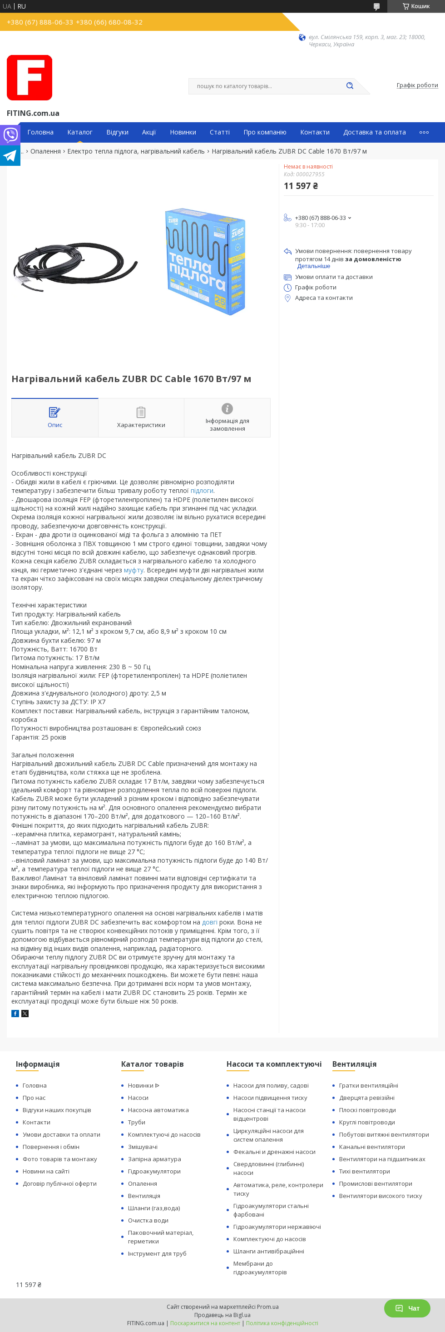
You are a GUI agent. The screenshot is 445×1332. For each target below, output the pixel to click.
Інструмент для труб (157, 1253)
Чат (407, 1308)
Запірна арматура (154, 1159)
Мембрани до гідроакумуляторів (260, 1267)
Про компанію (265, 132)
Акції (149, 132)
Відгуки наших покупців (57, 1110)
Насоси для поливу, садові (271, 1085)
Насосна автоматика (158, 1110)
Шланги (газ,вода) (154, 1208)
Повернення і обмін (51, 1147)
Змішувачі (143, 1147)
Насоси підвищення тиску (270, 1097)
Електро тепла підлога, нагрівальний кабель (136, 151)
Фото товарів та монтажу (60, 1159)
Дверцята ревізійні (367, 1097)
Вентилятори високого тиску (380, 1196)
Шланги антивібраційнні (268, 1251)
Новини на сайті (46, 1171)
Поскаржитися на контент (205, 1323)
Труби (136, 1122)
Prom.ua (268, 1307)
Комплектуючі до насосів (164, 1134)
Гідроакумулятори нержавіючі (277, 1227)
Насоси (138, 1097)
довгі (210, 922)
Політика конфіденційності (282, 1323)
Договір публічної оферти (60, 1183)
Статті (220, 132)
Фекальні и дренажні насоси (274, 1152)
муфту (133, 570)
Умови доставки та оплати (61, 1134)
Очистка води (148, 1220)
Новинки (183, 132)
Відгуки (117, 132)
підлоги (202, 490)
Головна (40, 132)
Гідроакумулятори (154, 1171)
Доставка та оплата (374, 132)
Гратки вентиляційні (368, 1085)
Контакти (315, 132)
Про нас (34, 1097)
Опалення (45, 151)
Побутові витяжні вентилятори (384, 1134)
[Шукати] (350, 86)
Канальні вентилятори (372, 1147)
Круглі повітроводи (367, 1122)
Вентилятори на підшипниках (382, 1159)
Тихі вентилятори (364, 1171)
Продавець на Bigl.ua (222, 1315)
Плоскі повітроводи (367, 1110)
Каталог (80, 132)
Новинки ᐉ (143, 1085)
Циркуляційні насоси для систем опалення (268, 1135)
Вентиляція (144, 1196)
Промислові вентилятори (375, 1183)
